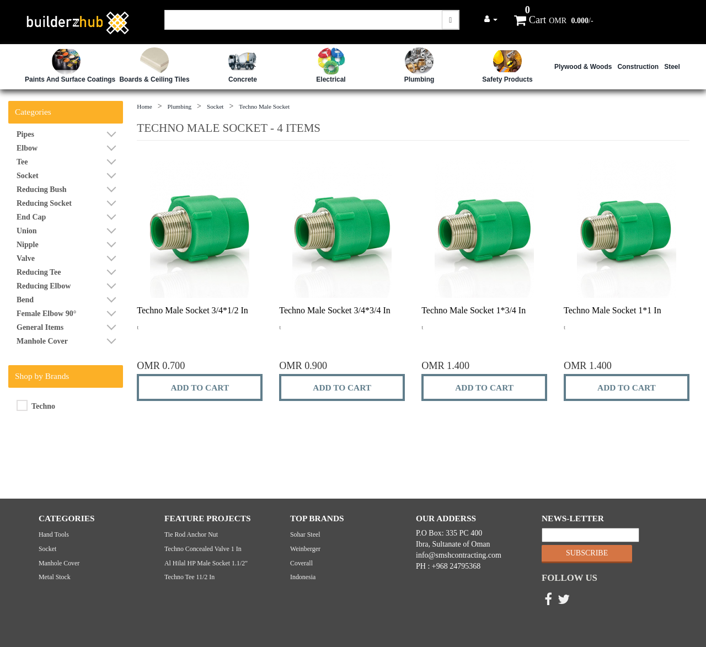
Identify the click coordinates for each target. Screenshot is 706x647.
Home (144, 106)
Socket (215, 106)
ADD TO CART (199, 387)
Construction (638, 67)
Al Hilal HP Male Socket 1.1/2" (206, 563)
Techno (36, 405)
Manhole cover (59, 563)
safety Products (507, 79)
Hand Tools (54, 534)
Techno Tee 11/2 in (189, 577)
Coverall (301, 563)
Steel (672, 67)
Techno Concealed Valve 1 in (203, 549)
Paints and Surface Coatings (70, 79)
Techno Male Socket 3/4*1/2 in (192, 310)
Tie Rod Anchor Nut (191, 534)
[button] (491, 19)
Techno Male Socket (264, 106)
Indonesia (302, 577)
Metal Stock (55, 577)
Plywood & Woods (583, 67)
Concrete (242, 79)
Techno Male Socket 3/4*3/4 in (335, 310)
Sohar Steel (305, 534)
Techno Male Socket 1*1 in (612, 310)
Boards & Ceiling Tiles (154, 79)
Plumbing (419, 79)
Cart (530, 19)
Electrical (330, 79)
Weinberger (305, 549)
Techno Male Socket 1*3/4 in (473, 310)
